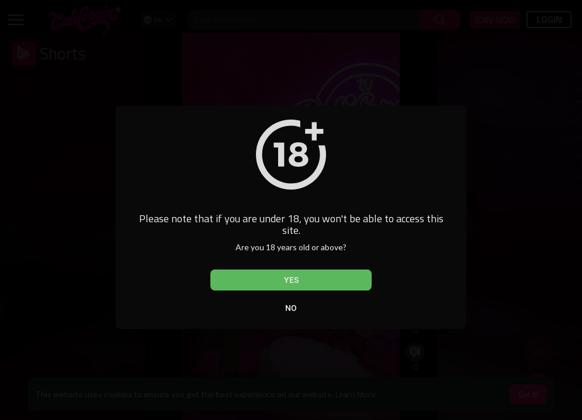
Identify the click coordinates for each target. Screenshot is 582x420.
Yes (291, 280)
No (291, 308)
